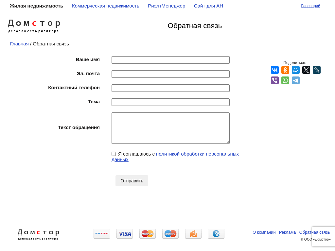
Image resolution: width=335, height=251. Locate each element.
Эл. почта (88, 73)
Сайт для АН (208, 5)
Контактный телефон (74, 87)
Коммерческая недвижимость (105, 5)
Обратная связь (314, 232)
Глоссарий (310, 6)
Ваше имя (88, 59)
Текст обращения (79, 127)
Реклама (287, 232)
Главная (19, 43)
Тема (94, 101)
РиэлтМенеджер (166, 5)
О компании (264, 232)
